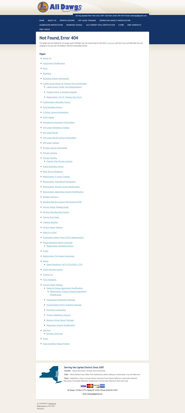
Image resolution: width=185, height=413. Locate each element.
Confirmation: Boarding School (56, 102)
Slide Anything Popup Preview (56, 343)
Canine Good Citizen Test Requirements (64, 87)
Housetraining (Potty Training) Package (63, 304)
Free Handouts (134, 25)
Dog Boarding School (52, 107)
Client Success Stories (53, 269)
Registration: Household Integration (59, 181)
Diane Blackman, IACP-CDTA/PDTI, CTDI (64, 264)
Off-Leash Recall (50, 132)
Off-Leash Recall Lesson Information (59, 137)
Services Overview (54, 333)
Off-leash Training (86, 20)
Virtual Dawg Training (52, 227)
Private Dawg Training (53, 284)
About (45, 261)
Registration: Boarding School (59, 246)
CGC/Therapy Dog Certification (100, 25)
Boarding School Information (56, 78)
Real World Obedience (53, 171)
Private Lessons (66, 20)
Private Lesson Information (55, 147)
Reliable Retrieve (50, 196)
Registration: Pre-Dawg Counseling (58, 256)
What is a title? (50, 232)
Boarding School (73, 25)
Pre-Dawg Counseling (56, 310)
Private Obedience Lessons (58, 315)
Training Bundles (50, 222)
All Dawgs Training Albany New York (73, 8)
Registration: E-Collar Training (56, 176)
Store (121, 25)
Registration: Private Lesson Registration (61, 186)
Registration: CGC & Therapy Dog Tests (64, 97)
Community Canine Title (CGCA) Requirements (63, 237)
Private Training (50, 158)
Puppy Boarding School (53, 166)
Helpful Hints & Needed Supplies (61, 92)
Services (46, 330)
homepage (111, 43)
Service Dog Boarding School (56, 212)
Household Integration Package (60, 299)
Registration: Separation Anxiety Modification (63, 191)
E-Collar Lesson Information (55, 112)
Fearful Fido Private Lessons (59, 161)
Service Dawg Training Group (56, 207)
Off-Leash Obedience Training (56, 127)
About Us (51, 20)
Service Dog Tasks (51, 217)
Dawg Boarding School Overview (58, 242)
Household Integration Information (59, 122)
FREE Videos (44, 29)
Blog (45, 68)
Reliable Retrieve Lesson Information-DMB (62, 202)
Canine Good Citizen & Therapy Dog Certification (65, 83)
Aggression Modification (50, 25)
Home (41, 20)
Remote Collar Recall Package (60, 320)
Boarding (47, 73)
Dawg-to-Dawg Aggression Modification (64, 288)
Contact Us (48, 274)
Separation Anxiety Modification (114, 20)
